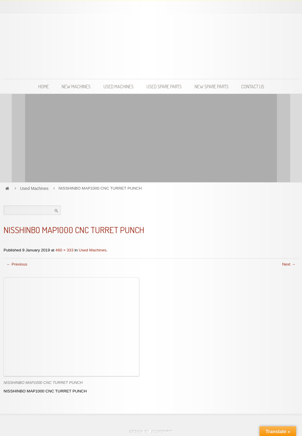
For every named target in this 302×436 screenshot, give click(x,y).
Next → (289, 264)
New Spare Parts (212, 86)
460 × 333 (64, 250)
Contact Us (252, 86)
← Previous (16, 264)
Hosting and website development (151, 431)
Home (43, 86)
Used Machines (119, 86)
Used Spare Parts (164, 86)
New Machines (76, 86)
